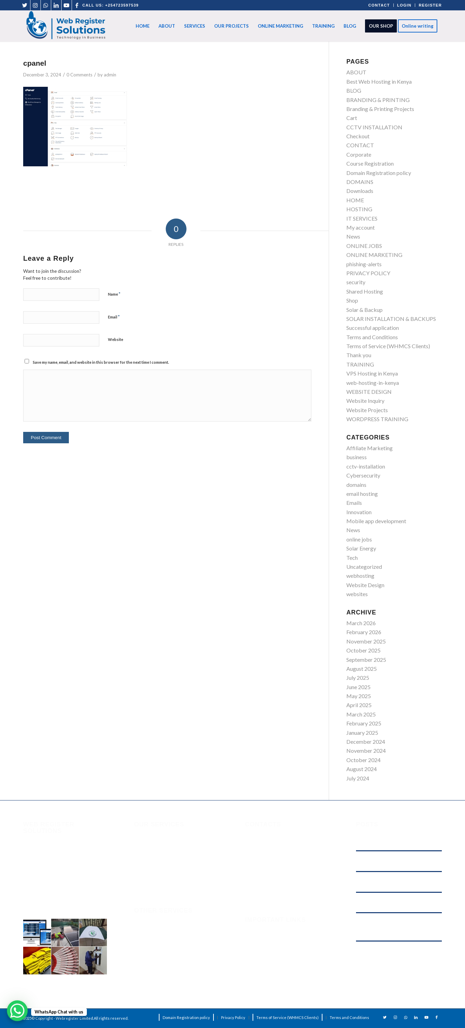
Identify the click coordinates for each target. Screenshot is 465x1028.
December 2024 (365, 741)
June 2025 (358, 687)
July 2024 (357, 778)
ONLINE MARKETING (374, 254)
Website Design (365, 585)
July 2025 (357, 677)
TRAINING (360, 364)
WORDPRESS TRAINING (377, 419)
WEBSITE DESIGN (369, 391)
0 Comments (79, 74)
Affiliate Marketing (369, 448)
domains (356, 484)
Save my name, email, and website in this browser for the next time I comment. (101, 362)
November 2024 (366, 750)
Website (115, 339)
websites (357, 594)
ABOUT (356, 72)
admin (110, 74)
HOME (355, 200)
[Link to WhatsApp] (46, 5)
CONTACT (379, 5)
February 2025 (363, 723)
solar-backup (150, 950)
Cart (351, 117)
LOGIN (404, 5)
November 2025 (366, 641)
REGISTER (430, 5)
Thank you (358, 355)
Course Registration (370, 163)
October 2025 (363, 650)
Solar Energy (361, 548)
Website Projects (367, 410)
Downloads (359, 190)
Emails (354, 502)
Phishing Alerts (263, 939)
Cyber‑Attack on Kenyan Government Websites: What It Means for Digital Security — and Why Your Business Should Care (398, 927)
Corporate (358, 154)
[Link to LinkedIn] (56, 5)
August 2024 (361, 769)
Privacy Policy (262, 967)
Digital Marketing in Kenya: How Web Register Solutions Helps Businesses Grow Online (396, 955)
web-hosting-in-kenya (372, 382)
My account (360, 227)
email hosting (362, 493)
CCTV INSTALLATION (374, 127)
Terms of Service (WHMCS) (278, 948)
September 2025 (366, 659)
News (353, 236)
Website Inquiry (365, 400)
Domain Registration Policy (277, 976)
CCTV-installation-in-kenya (167, 964)
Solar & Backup (364, 309)
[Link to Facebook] (77, 5)
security (355, 282)
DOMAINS (359, 181)
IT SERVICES (361, 218)
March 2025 (361, 714)
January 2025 (362, 732)
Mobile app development (376, 521)
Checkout (358, 136)
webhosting (360, 575)
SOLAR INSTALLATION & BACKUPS (391, 318)
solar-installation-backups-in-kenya (176, 937)
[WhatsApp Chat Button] (17, 1010)
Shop (352, 300)
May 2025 (358, 696)
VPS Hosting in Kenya (372, 373)
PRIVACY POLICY (368, 273)
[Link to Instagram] (35, 5)
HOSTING (359, 209)
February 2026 (363, 632)
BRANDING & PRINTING (378, 99)
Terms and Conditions (372, 337)
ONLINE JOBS (364, 245)
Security (254, 930)
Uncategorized (364, 566)
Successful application (372, 327)
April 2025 (359, 705)
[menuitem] (142, 25)
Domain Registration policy (378, 172)
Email (114, 316)
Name (114, 294)
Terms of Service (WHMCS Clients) (388, 346)
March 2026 (361, 623)
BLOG (353, 90)
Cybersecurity (363, 475)
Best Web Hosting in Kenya (379, 81)
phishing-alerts (364, 264)
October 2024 (363, 760)
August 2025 (361, 668)
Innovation (359, 512)
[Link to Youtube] (67, 5)
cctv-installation (365, 466)
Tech (352, 557)
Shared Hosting (364, 291)
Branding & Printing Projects (380, 108)
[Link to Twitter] (25, 5)
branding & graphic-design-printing (176, 923)
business (356, 457)
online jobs (359, 539)
